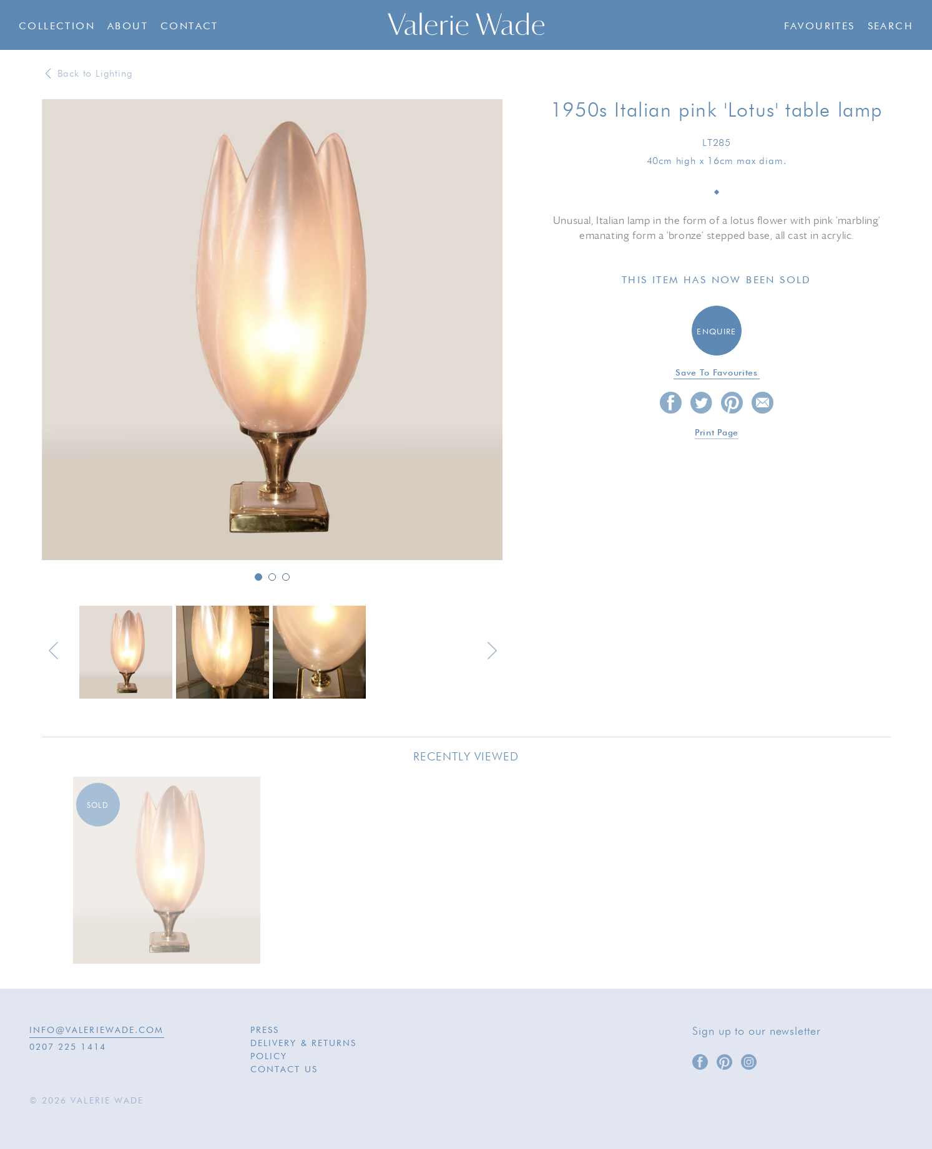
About (127, 27)
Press (265, 1030)
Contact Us (284, 1069)
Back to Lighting (95, 74)
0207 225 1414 (67, 1047)
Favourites (819, 27)
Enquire (716, 332)
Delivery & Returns (303, 1043)
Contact (189, 27)
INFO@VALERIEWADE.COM (96, 1030)
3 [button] (286, 577)
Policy (269, 1056)
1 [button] (258, 577)
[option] (272, 330)
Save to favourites (716, 373)
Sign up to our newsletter (756, 1031)
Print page (716, 433)
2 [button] (272, 577)
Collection (57, 27)
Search (890, 27)
